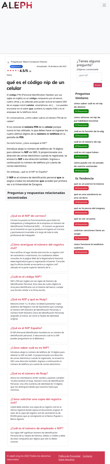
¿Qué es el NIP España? (26, 328)
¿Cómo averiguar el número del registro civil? (37, 246)
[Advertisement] (55, 31)
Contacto (87, 456)
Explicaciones (16, 66)
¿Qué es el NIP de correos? (28, 215)
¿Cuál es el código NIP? (26, 276)
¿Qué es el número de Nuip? (29, 373)
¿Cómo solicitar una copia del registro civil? (35, 400)
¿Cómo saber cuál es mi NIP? (29, 347)
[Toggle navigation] (104, 5)
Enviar (98, 85)
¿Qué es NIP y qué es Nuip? (28, 299)
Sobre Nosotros (66, 459)
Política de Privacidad (69, 456)
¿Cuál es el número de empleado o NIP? (36, 428)
